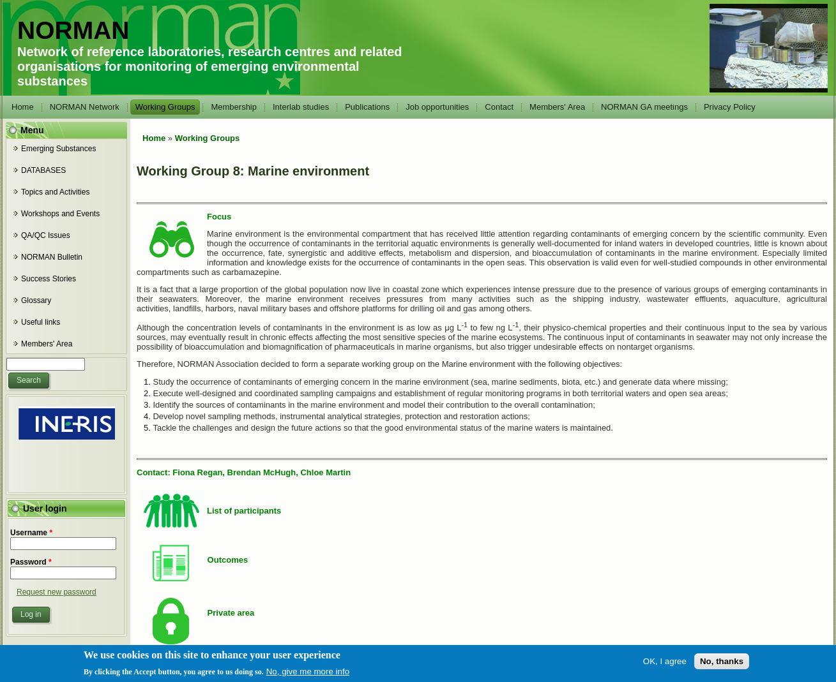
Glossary (36, 300)
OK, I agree (665, 664)
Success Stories (48, 278)
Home (22, 107)
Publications (367, 107)
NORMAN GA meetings (644, 107)
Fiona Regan (197, 472)
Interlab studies (301, 107)
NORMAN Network (84, 107)
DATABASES (43, 170)
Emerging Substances (58, 148)
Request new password (56, 592)
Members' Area (557, 107)
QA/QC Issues (45, 235)
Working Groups (165, 107)
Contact (499, 107)
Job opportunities (437, 107)
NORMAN (73, 30)
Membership (234, 107)
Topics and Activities (55, 192)
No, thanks (721, 664)
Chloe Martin (325, 472)
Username (31, 532)
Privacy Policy (730, 107)
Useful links (40, 322)
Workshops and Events (60, 213)
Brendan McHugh (261, 472)
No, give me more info (307, 674)
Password (31, 562)
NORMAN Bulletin (51, 257)
